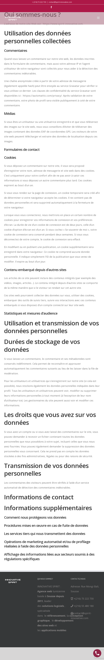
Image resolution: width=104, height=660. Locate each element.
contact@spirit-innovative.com (60, 2)
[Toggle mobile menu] (98, 17)
